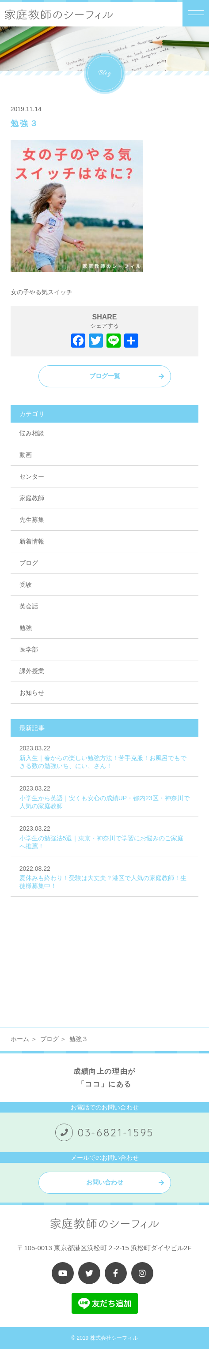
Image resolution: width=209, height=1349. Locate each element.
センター (31, 476)
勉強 (25, 627)
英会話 (28, 606)
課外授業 (31, 670)
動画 (25, 454)
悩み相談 (31, 433)
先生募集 (31, 519)
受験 (25, 584)
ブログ (28, 562)
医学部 (28, 649)
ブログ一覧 (104, 375)
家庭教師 (31, 498)
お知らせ (31, 692)
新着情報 (31, 541)
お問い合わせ (104, 1182)
